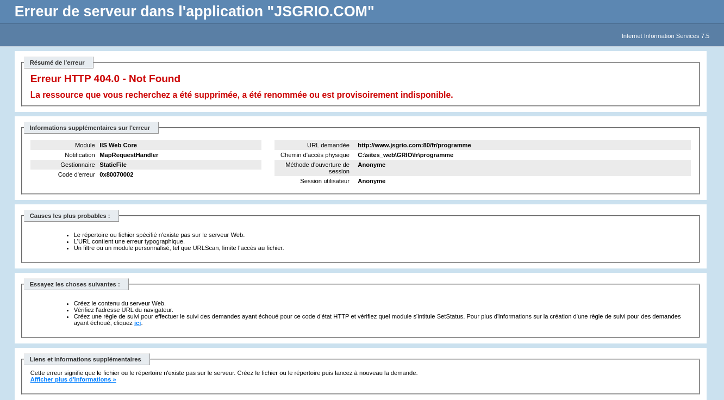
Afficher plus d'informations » (73, 379)
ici (137, 323)
